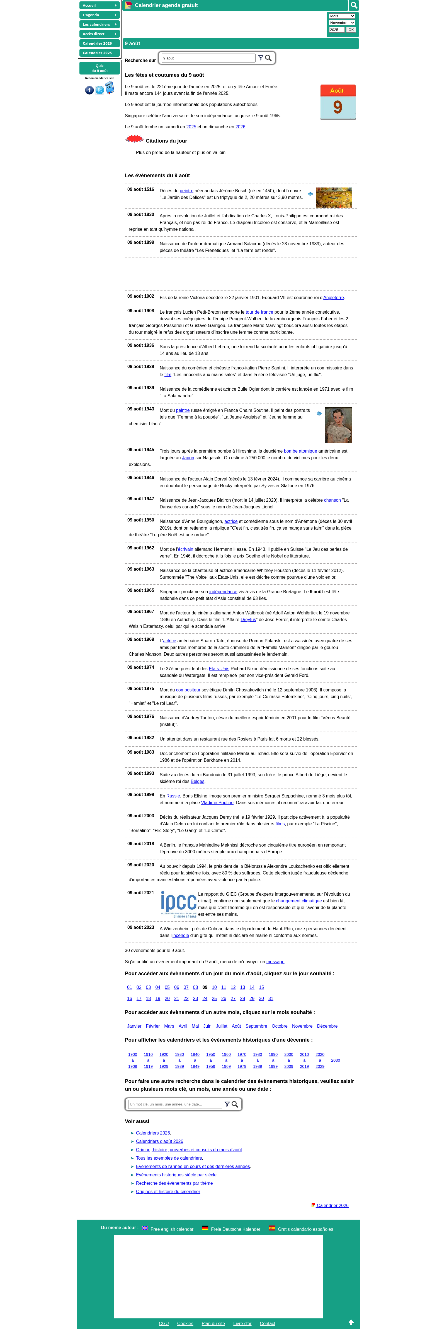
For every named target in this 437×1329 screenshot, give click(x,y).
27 (233, 998)
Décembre (327, 1026)
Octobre (280, 1026)
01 (129, 987)
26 (223, 998)
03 (148, 987)
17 (139, 998)
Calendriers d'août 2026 (159, 1141)
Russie (173, 796)
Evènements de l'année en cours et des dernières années (193, 1166)
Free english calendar (172, 1229)
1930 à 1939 (179, 1060)
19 (157, 998)
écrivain (185, 549)
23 (195, 998)
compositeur (188, 690)
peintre (186, 190)
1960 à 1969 (226, 1060)
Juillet (221, 1026)
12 (233, 987)
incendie (181, 935)
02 (139, 987)
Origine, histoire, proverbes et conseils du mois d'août (189, 1149)
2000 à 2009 (288, 1060)
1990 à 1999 (273, 1060)
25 (214, 998)
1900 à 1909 (132, 1060)
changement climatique (299, 900)
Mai (195, 1026)
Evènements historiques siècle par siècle (176, 1174)
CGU (164, 1323)
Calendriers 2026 (153, 1133)
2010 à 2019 (304, 1060)
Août (236, 1026)
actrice (231, 521)
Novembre (302, 1026)
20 (167, 998)
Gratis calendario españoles (305, 1229)
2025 (191, 126)
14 (251, 987)
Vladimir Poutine (217, 802)
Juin (207, 1026)
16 (129, 998)
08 (195, 987)
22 (186, 998)
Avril (183, 1026)
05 (167, 987)
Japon (188, 457)
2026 (241, 126)
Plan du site (213, 1323)
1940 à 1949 (195, 1060)
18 (148, 998)
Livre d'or (242, 1323)
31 (270, 998)
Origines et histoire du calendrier (168, 1191)
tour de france (259, 312)
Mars (169, 1026)
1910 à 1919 (148, 1060)
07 (186, 987)
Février (153, 1026)
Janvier (134, 1026)
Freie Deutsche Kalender (235, 1229)
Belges (197, 781)
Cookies (185, 1323)
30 (261, 998)
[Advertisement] (223, 24)
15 (261, 987)
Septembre (256, 1026)
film (167, 374)
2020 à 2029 (319, 1060)
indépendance (223, 591)
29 (251, 998)
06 (176, 987)
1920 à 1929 (163, 1060)
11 (223, 987)
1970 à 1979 (241, 1060)
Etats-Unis (219, 668)
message (275, 961)
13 (242, 987)
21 (176, 998)
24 (204, 998)
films (280, 823)
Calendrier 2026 (330, 1205)
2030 (335, 1060)
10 (214, 987)
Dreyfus (248, 619)
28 (242, 998)
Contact (267, 1323)
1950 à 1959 (210, 1060)
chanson (332, 500)
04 (157, 987)
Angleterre (333, 297)
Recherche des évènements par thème (174, 1183)
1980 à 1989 (257, 1060)
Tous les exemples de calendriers (169, 1158)
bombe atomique (300, 451)
